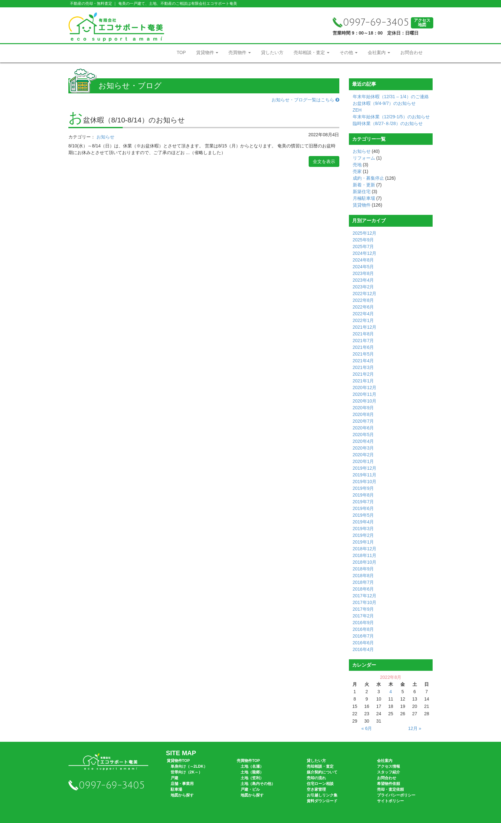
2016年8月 (363, 629)
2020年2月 (363, 454)
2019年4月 (363, 521)
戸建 (174, 778)
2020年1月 (363, 461)
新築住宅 (362, 191)
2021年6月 (363, 347)
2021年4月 (363, 360)
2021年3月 (363, 367)
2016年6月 (363, 642)
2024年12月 (365, 253)
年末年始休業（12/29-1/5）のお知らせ (391, 116)
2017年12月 (365, 595)
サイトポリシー (390, 801)
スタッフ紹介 (388, 772)
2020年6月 (363, 427)
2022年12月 (365, 293)
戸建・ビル (250, 789)
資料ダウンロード (322, 801)
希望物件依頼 (388, 783)
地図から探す (182, 795)
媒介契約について (322, 772)
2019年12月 (365, 468)
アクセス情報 (388, 766)
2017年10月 (365, 602)
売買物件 (239, 52)
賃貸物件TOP (178, 760)
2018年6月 (363, 589)
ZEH (357, 110)
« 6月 (366, 728)
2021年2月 (363, 374)
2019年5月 (363, 515)
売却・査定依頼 (390, 789)
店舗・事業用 (182, 783)
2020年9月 (363, 407)
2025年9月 (363, 239)
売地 (357, 164)
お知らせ (105, 136)
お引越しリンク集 (322, 795)
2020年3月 (363, 448)
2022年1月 (363, 320)
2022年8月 (363, 300)
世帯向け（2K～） (186, 772)
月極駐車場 (364, 198)
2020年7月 (363, 421)
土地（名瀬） (252, 766)
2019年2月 (363, 535)
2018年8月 (363, 575)
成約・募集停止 (368, 178)
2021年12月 (365, 327)
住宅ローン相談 (320, 783)
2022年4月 (363, 313)
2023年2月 (363, 286)
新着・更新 (364, 184)
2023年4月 (363, 280)
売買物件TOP (248, 760)
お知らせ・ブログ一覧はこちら (305, 99)
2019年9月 (363, 488)
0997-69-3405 (371, 22)
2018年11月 (365, 555)
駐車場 (176, 789)
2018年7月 (363, 582)
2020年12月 (365, 387)
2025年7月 (363, 246)
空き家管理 (316, 789)
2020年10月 (365, 401)
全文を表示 (324, 161)
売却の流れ (316, 778)
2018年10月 (365, 562)
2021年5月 (363, 354)
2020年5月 (363, 434)
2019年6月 (363, 508)
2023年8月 (363, 273)
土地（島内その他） (258, 783)
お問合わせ (411, 52)
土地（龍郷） (252, 772)
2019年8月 (363, 495)
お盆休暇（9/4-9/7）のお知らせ (384, 103)
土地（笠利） (252, 778)
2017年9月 (363, 609)
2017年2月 (363, 615)
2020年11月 (365, 394)
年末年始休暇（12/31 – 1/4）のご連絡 (391, 96)
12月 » (414, 728)
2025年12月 (365, 233)
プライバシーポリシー (396, 795)
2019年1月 (363, 542)
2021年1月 (363, 380)
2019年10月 (365, 481)
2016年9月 (363, 622)
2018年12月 (365, 548)
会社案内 (379, 52)
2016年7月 (363, 636)
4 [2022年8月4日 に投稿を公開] (390, 691)
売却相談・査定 (311, 52)
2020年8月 (363, 414)
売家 (357, 171)
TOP (181, 52)
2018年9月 (363, 568)
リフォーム (364, 158)
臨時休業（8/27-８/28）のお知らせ (388, 123)
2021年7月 (363, 340)
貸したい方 (272, 52)
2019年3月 (363, 528)
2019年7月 (363, 501)
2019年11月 (365, 474)
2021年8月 (363, 333)
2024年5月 (363, 266)
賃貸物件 (207, 52)
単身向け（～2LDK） (189, 766)
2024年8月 (363, 260)
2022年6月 (363, 307)
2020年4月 (363, 441)
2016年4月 (363, 649)
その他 (349, 52)
